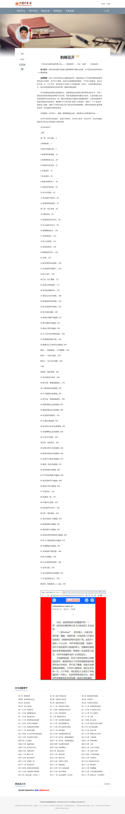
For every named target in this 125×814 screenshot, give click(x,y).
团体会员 (45, 11)
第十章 (25, 706)
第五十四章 (90, 754)
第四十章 (25, 740)
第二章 (58, 696)
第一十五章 (91, 710)
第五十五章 (26, 758)
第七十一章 (62, 775)
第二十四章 (89, 720)
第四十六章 (27, 747)
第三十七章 (28, 737)
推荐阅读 (57, 11)
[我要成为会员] (44, 790)
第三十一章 (26, 730)
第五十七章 (89, 758)
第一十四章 (60, 710)
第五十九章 (59, 761)
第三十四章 (30, 734)
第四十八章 (90, 747)
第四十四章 (59, 744)
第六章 (87, 699)
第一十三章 (25, 710)
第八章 (58, 703)
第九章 (90, 703)
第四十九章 (26, 751)
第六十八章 (58, 771)
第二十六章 (59, 723)
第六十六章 (89, 768)
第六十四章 (28, 768)
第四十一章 (62, 740)
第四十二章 (90, 740)
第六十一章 (26, 764)
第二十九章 (60, 727)
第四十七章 (58, 747)
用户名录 (33, 11)
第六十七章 (28, 771)
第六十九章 (92, 771)
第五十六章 (57, 758)
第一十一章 (59, 706)
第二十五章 (28, 723)
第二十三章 (60, 720)
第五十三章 (57, 754)
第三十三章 (89, 730)
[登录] (103, 4)
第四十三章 (26, 744)
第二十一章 (87, 716)
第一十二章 (91, 706)
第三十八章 (62, 737)
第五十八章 (26, 761)
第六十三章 (89, 764)
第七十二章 (93, 775)
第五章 (58, 699)
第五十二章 (25, 754)
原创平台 (21, 11)
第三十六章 (91, 734)
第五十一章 (90, 751)
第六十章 (90, 761)
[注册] (108, 4)
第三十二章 (57, 730)
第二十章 (58, 716)
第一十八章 (90, 713)
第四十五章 (87, 744)
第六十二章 (57, 764)
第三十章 (90, 727)
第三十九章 (89, 737)
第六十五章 (59, 768)
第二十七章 (92, 723)
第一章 (24, 696)
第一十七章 (58, 713)
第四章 (26, 699)
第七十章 (29, 775)
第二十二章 (28, 720)
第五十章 (57, 751)
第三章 (90, 696)
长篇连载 (70, 11)
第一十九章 (26, 716)
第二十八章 (28, 727)
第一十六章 (27, 713)
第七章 (24, 703)
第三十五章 (60, 734)
